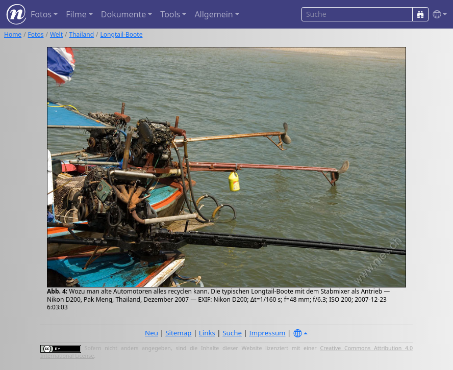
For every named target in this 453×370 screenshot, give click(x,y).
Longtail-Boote (121, 34)
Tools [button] (170, 14)
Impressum (267, 332)
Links (207, 332)
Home (12, 34)
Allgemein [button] (213, 14)
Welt (56, 34)
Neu (151, 332)
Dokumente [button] (123, 14)
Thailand (81, 34)
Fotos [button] (41, 14)
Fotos (36, 34)
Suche (232, 332)
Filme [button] (76, 14)
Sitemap (178, 332)
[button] (438, 14)
